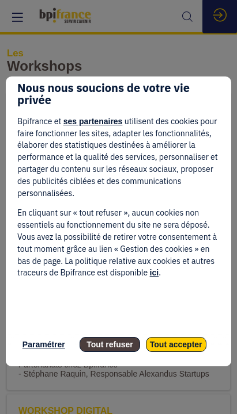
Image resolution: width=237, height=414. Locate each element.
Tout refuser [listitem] (109, 344)
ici (154, 272)
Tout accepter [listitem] (176, 344)
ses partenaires (93, 121)
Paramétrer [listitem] (43, 344)
